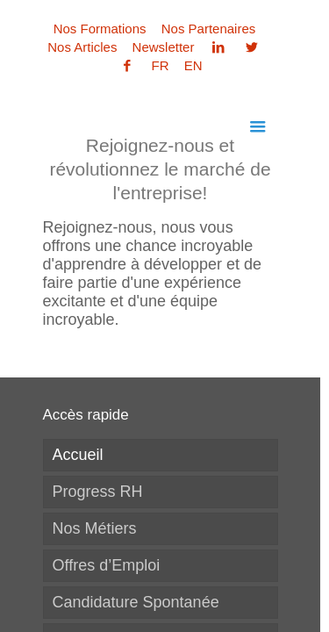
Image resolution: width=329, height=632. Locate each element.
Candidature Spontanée (136, 602)
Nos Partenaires (208, 28)
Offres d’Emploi (107, 565)
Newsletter (163, 47)
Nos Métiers (95, 528)
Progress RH (98, 491)
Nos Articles (82, 47)
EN (193, 65)
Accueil (78, 454)
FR (160, 65)
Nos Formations (100, 28)
